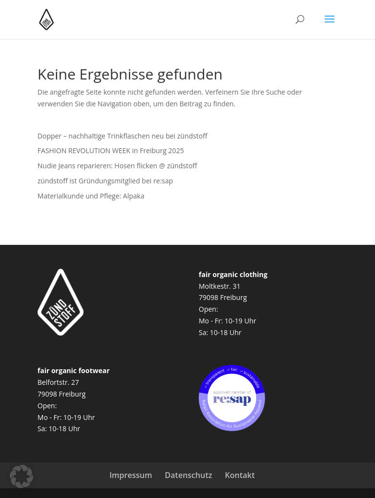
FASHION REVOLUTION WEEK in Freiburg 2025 (111, 150)
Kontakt (240, 475)
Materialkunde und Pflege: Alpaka (91, 195)
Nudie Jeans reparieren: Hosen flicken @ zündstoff (117, 165)
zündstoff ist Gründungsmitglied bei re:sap (105, 180)
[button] (21, 476)
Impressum (130, 475)
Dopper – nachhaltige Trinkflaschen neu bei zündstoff (123, 135)
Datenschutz (188, 475)
